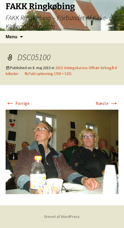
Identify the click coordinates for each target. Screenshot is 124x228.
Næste (107, 103)
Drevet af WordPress (62, 216)
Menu (11, 36)
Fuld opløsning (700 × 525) (50, 73)
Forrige (17, 103)
